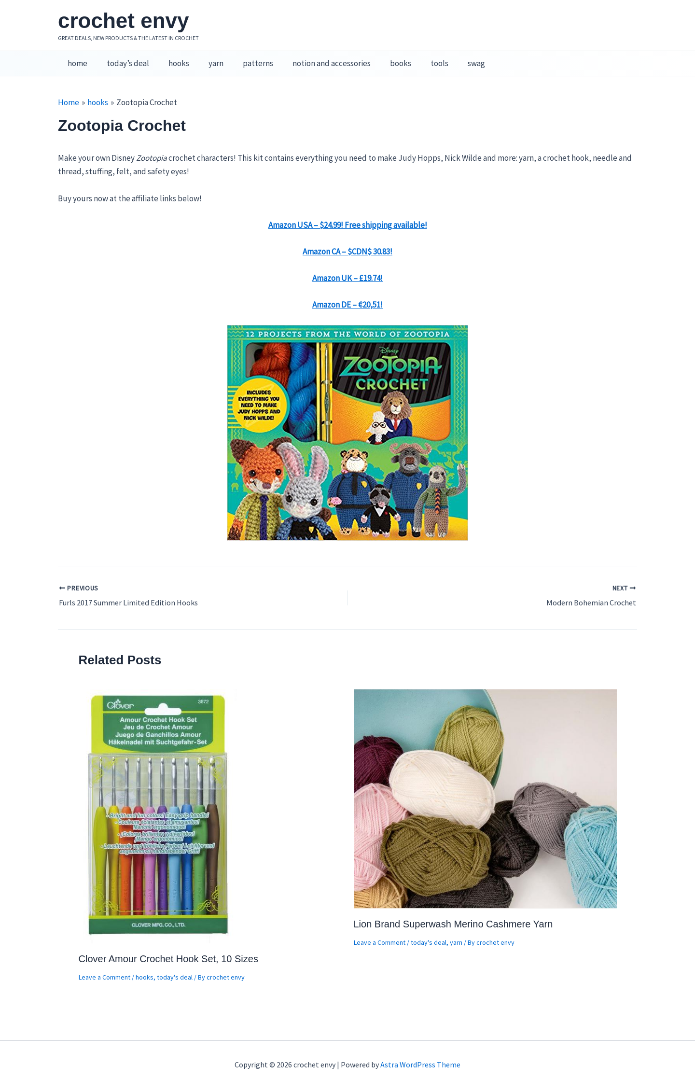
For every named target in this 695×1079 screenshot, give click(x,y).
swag (451, 58)
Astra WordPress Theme (420, 1055)
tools (418, 58)
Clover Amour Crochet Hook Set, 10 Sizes (168, 948)
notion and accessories (316, 58)
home (76, 58)
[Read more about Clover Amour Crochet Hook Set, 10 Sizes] (159, 804)
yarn (205, 58)
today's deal (175, 967)
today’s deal (123, 58)
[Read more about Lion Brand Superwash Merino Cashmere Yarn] (485, 787)
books (381, 58)
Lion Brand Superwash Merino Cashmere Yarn (453, 914)
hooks (171, 58)
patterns (245, 58)
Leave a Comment (104, 967)
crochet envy (123, 20)
